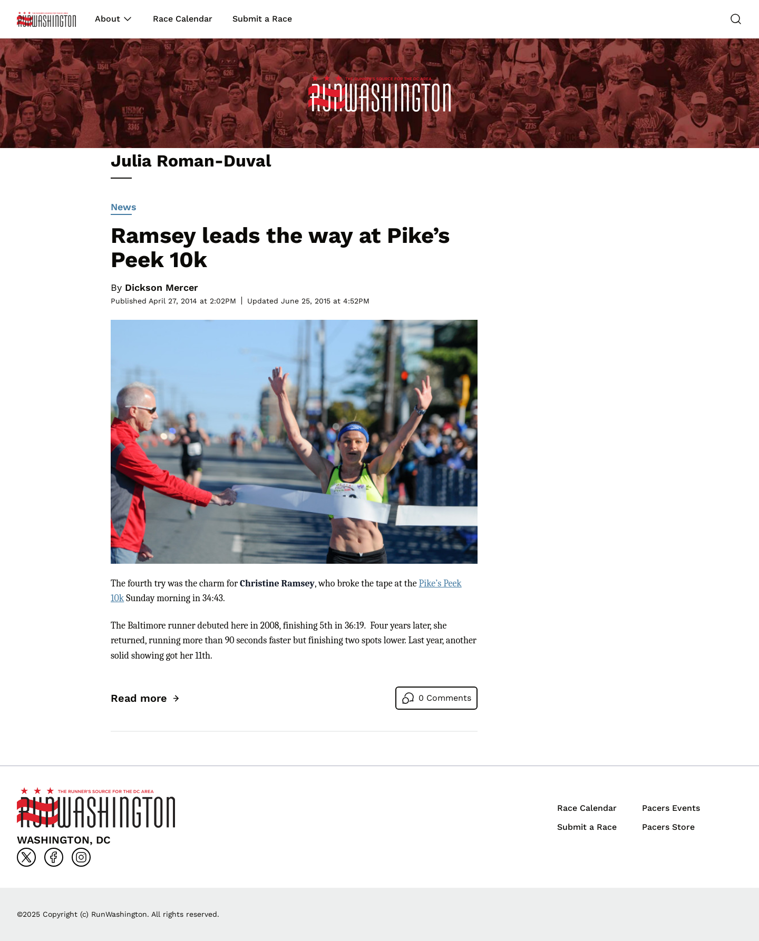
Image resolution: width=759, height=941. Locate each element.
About (107, 19)
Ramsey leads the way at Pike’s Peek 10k (280, 247)
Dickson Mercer (161, 287)
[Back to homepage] (46, 19)
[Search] (735, 19)
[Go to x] (26, 857)
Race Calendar (182, 19)
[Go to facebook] (53, 857)
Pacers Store (668, 827)
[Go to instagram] (81, 857)
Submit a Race (262, 19)
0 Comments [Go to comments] (445, 698)
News (124, 208)
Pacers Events (671, 808)
